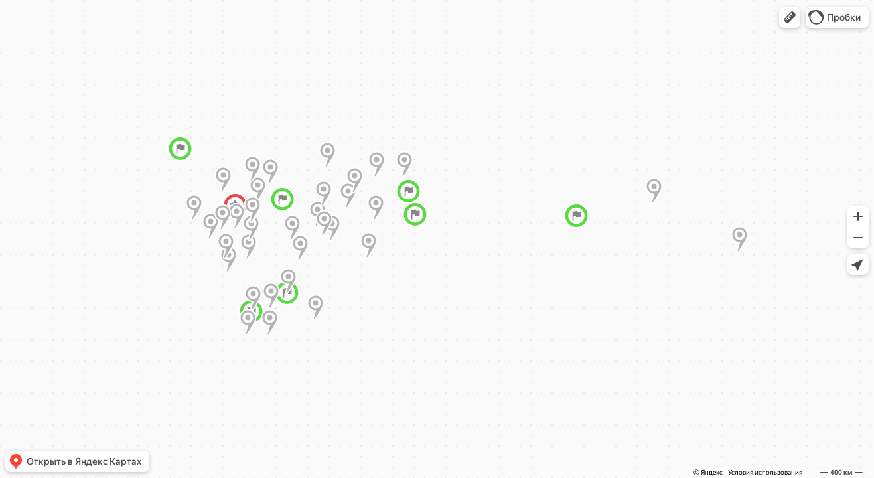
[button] (789, 17)
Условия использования (765, 472)
